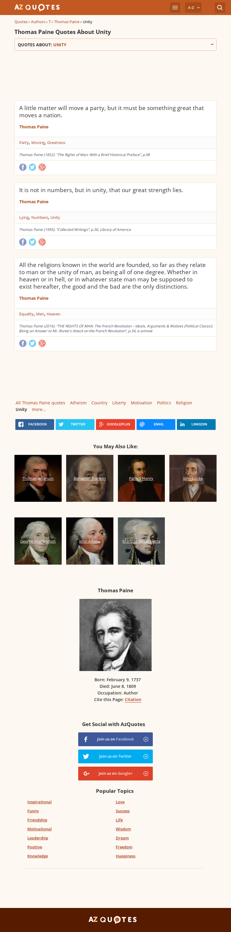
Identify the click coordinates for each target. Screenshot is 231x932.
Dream (122, 838)
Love (120, 802)
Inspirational (39, 802)
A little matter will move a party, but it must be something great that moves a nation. (111, 111)
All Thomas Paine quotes (40, 403)
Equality (26, 314)
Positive (34, 847)
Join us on (115, 739)
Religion (184, 403)
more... (39, 409)
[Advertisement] (115, 75)
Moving (38, 142)
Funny (33, 811)
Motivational (39, 829)
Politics (164, 403)
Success (123, 811)
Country (99, 403)
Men (40, 314)
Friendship (37, 820)
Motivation (141, 403)
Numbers (39, 217)
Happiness (125, 856)
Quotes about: (115, 45)
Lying (24, 217)
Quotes (21, 21)
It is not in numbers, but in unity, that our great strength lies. (101, 190)
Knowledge (37, 856)
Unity (55, 217)
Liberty (119, 403)
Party (24, 142)
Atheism (78, 403)
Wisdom (123, 829)
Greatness (56, 142)
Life (119, 820)
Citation (133, 699)
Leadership (37, 838)
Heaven (53, 314)
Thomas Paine (66, 21)
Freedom (124, 847)
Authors (38, 21)
